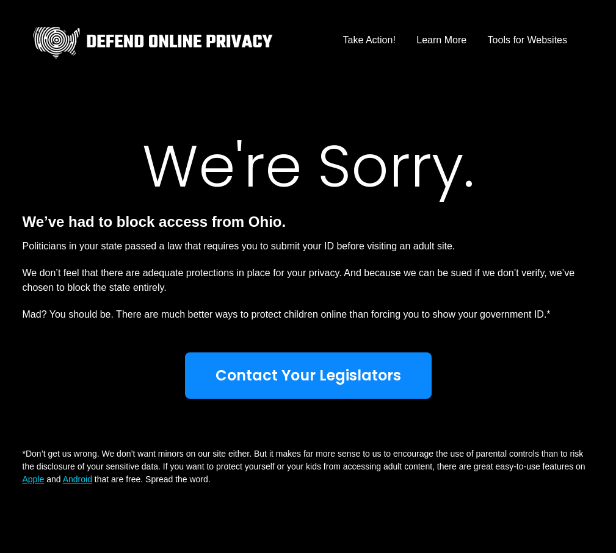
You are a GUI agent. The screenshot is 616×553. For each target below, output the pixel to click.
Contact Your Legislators (308, 375)
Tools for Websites (527, 40)
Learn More (441, 40)
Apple (34, 479)
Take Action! (369, 40)
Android (77, 479)
